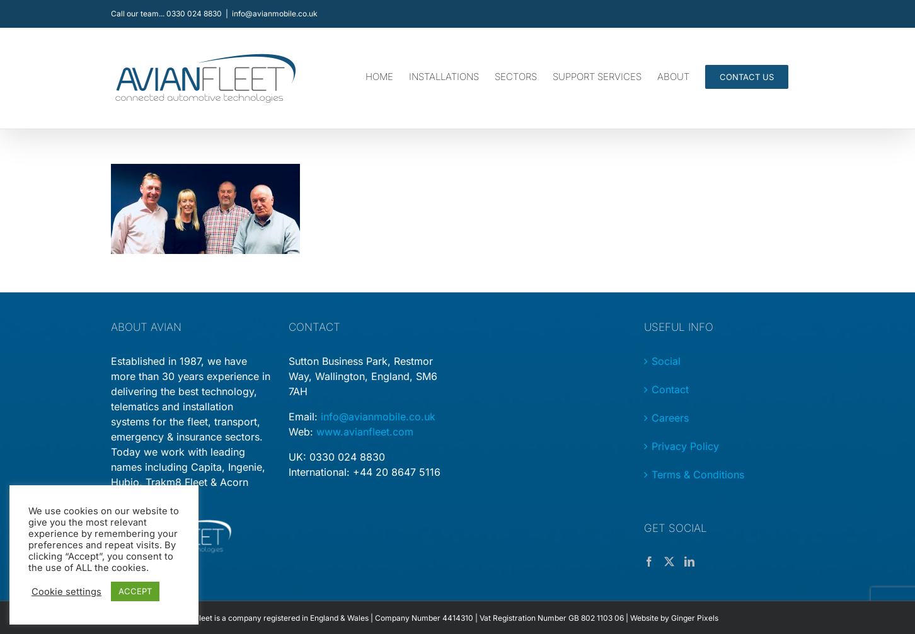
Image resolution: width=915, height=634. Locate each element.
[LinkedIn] (689, 561)
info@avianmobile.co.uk (275, 13)
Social (666, 361)
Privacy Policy (685, 446)
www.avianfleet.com (364, 431)
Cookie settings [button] (66, 591)
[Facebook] (649, 561)
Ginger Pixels (694, 618)
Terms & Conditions (698, 474)
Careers (670, 418)
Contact (670, 389)
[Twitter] (669, 561)
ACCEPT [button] (135, 591)
